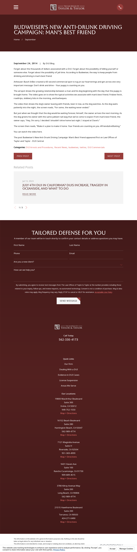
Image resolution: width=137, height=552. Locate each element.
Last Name (74, 245)
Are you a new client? (24, 262)
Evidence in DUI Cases (68, 374)
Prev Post (23, 156)
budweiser (73, 147)
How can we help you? (24, 270)
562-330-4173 (68, 339)
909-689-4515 (68, 474)
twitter (83, 147)
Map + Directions (68, 413)
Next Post (114, 156)
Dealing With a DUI (68, 369)
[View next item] (26, 207)
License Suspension (68, 380)
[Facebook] (65, 347)
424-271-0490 (68, 518)
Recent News (60, 147)
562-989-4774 (68, 431)
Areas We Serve (68, 385)
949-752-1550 (68, 409)
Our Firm (68, 364)
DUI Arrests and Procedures (39, 147)
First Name (19, 245)
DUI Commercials (96, 147)
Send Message (70, 300)
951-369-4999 (68, 453)
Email (72, 253)
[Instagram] (71, 347)
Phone (17, 253)
